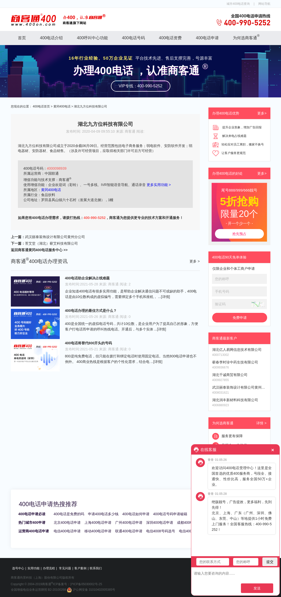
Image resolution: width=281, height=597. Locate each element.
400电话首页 (41, 106)
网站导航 (264, 4)
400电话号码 (133, 38)
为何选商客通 (246, 37)
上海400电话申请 (97, 522)
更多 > (195, 261)
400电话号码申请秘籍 (170, 514)
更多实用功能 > (159, 185)
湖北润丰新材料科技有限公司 (235, 400)
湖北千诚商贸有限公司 (229, 375)
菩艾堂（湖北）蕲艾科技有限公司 (51, 243)
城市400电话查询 (238, 4)
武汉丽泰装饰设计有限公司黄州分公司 (55, 237)
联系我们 (96, 568)
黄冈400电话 (62, 106)
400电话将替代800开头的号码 (88, 343)
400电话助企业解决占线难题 (87, 278)
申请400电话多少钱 (103, 514)
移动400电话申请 (97, 531)
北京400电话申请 (67, 522)
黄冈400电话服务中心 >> (48, 250)
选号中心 (18, 568)
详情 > (261, 423)
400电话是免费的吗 (69, 514)
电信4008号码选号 (160, 531)
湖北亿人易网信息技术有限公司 (237, 349)
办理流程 (49, 568)
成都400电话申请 (190, 522)
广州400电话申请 (128, 522)
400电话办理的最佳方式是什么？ (91, 311)
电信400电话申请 (67, 531)
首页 (22, 38)
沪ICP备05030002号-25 (86, 584)
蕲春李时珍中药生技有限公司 (235, 362)
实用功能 (33, 568)
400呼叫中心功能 (92, 38)
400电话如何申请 (135, 514)
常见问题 (65, 568)
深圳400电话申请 (159, 522)
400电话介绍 (51, 38)
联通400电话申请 (128, 531)
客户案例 (80, 568)
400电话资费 (170, 38)
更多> (261, 113)
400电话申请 (207, 38)
